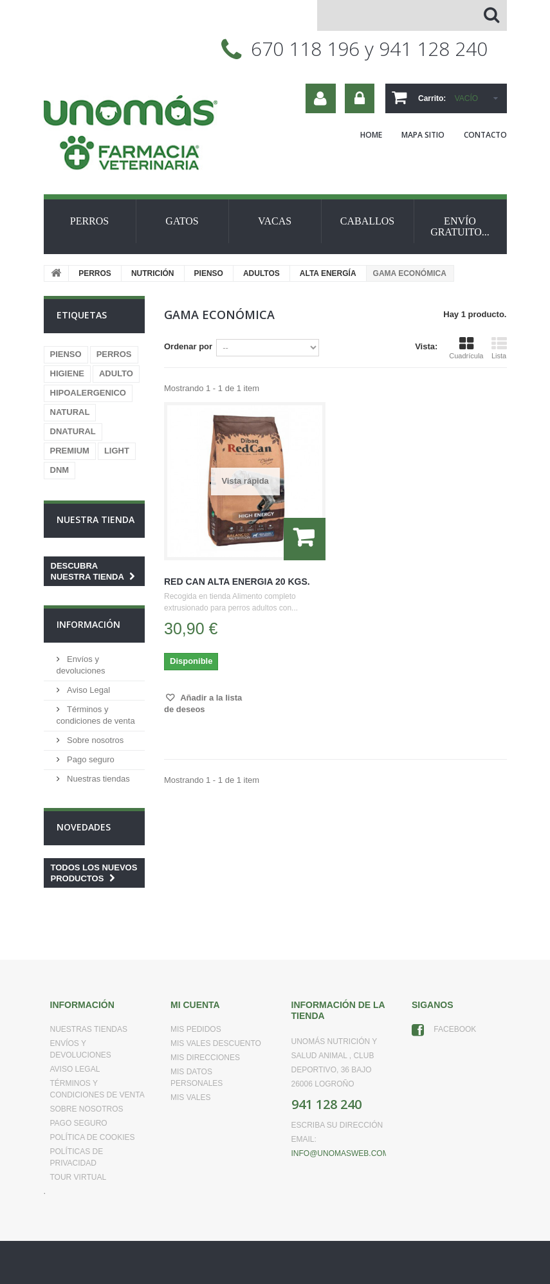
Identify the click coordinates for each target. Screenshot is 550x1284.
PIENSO (208, 273)
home (371, 134)
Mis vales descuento (215, 1043)
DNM (59, 470)
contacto (485, 134)
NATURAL (70, 412)
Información (88, 624)
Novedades (84, 827)
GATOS (181, 221)
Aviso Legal (88, 690)
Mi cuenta (195, 1005)
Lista (499, 348)
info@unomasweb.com (340, 1153)
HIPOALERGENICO (88, 393)
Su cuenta (321, 98)
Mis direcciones (205, 1057)
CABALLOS (367, 221)
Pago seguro (90, 759)
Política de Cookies (92, 1137)
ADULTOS (261, 273)
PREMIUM (69, 450)
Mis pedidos (195, 1029)
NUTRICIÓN (152, 273)
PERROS (89, 221)
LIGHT (116, 450)
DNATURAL (73, 431)
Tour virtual (78, 1177)
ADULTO (116, 373)
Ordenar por (188, 346)
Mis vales (190, 1097)
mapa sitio (423, 134)
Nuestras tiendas (97, 779)
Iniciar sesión (359, 98)
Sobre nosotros (94, 740)
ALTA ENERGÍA (328, 273)
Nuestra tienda (95, 519)
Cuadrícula (466, 348)
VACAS (274, 221)
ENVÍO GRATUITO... (460, 226)
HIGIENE (67, 373)
